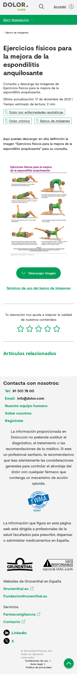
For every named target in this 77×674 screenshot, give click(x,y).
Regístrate (14, 420)
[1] (20, 328)
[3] (38, 328)
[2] (29, 328)
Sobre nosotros (18, 413)
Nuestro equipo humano (26, 405)
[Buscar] (41, 6)
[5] (56, 328)
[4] (47, 328)
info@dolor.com (30, 398)
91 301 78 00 (23, 390)
